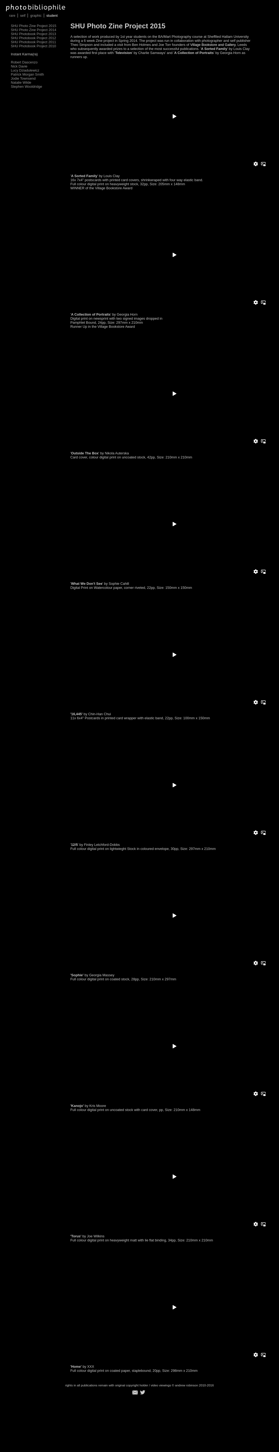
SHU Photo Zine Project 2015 (33, 26)
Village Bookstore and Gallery (212, 45)
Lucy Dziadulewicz (25, 70)
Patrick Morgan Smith (27, 74)
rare (12, 15)
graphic (36, 15)
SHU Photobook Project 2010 (33, 46)
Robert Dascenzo (24, 62)
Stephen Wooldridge (26, 87)
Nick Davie (19, 66)
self (22, 15)
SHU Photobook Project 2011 (33, 42)
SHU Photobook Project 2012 (33, 38)
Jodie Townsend (23, 78)
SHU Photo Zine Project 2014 (33, 30)
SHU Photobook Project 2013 (33, 34)
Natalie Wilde (21, 82)
